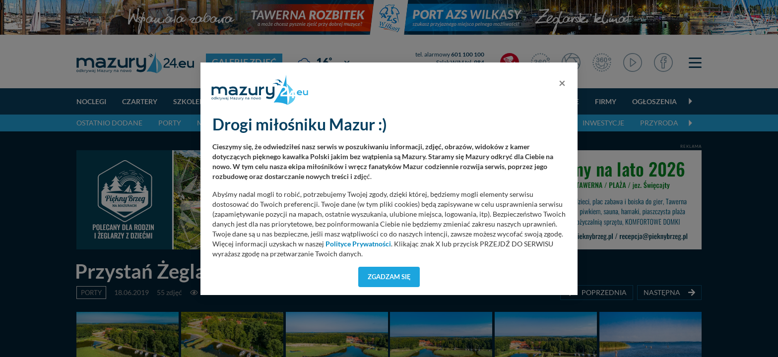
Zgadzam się (389, 277)
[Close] (562, 83)
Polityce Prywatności (358, 244)
